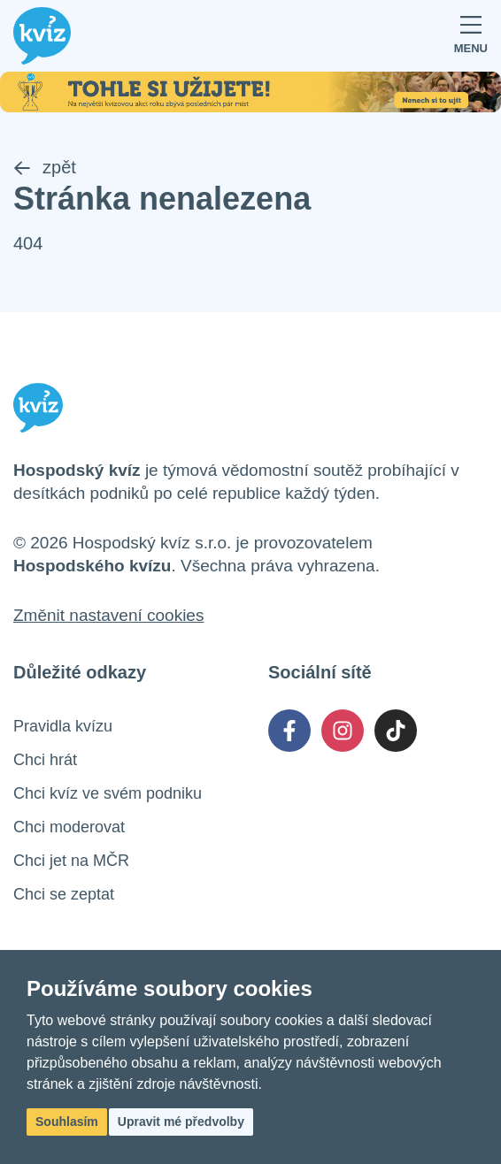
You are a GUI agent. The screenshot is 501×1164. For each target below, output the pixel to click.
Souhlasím (66, 1121)
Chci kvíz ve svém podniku (107, 793)
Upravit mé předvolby (181, 1121)
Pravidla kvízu (62, 726)
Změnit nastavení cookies (108, 615)
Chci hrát (45, 760)
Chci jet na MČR (71, 860)
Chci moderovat (69, 827)
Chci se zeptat (63, 894)
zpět (44, 167)
